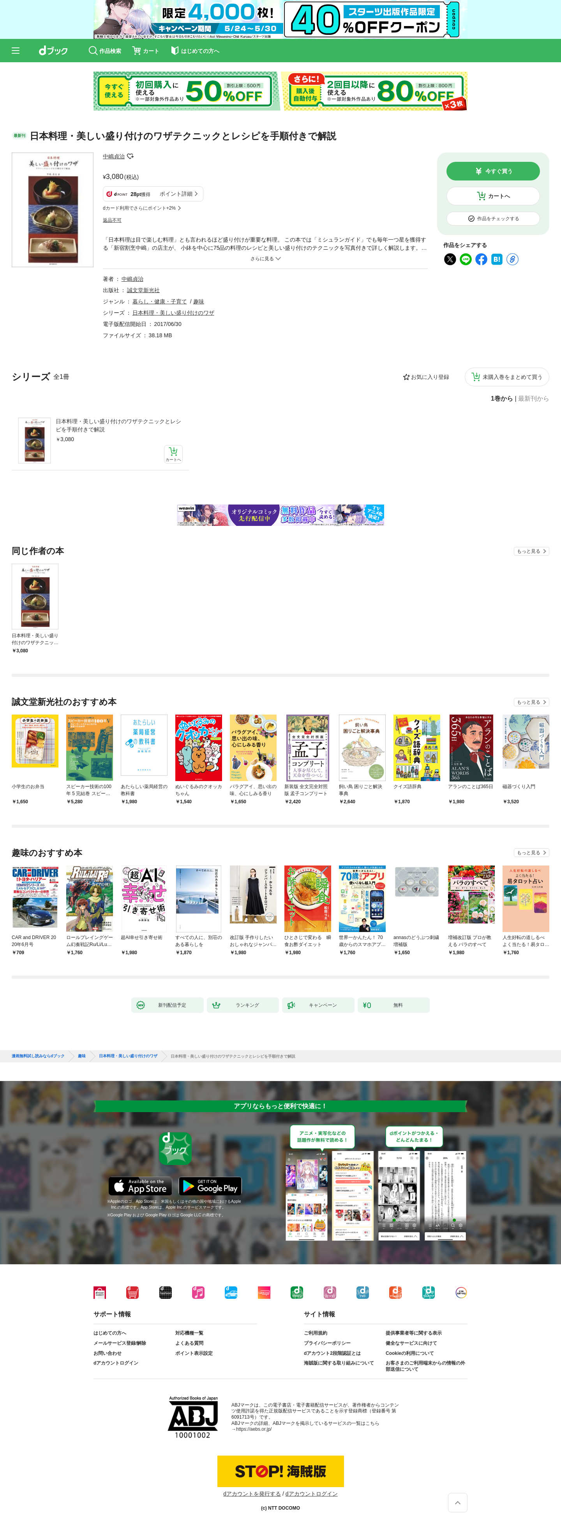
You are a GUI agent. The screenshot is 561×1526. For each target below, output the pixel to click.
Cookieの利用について (410, 1353)
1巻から (502, 399)
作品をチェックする (498, 218)
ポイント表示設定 (194, 1353)
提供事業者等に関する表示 (414, 1333)
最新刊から (533, 399)
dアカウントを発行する (252, 1494)
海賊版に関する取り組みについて (339, 1363)
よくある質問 (189, 1343)
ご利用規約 (315, 1333)
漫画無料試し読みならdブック (38, 1056)
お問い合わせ (108, 1353)
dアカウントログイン (116, 1363)
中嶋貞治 (114, 156)
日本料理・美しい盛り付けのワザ (173, 313)
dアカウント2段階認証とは (332, 1353)
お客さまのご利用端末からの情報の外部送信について (425, 1366)
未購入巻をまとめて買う (513, 377)
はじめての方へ (110, 1333)
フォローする (130, 156)
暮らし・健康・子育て (159, 301)
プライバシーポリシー (327, 1343)
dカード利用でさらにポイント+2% (139, 208)
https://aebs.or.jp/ (254, 1429)
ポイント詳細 (176, 194)
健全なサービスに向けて (411, 1343)
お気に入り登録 (430, 377)
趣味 (198, 301)
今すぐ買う (499, 171)
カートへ (499, 196)
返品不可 (112, 220)
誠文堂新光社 (143, 290)
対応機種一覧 (189, 1333)
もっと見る (528, 551)
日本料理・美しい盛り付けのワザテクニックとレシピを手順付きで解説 (118, 425)
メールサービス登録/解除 (120, 1343)
